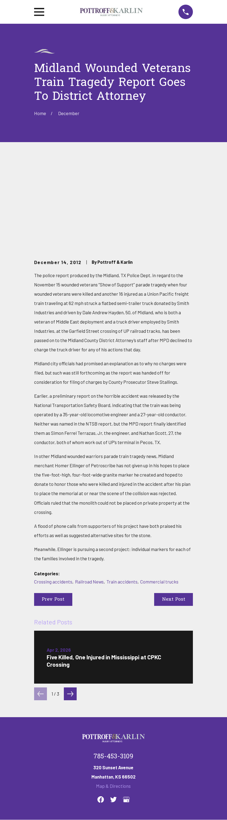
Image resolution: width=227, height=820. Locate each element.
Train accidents (122, 498)
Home (40, 750)
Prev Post (53, 516)
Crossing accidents (53, 498)
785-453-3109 (113, 673)
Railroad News (89, 498)
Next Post (173, 516)
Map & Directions (113, 702)
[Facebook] (100, 716)
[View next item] (70, 610)
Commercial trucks (159, 498)
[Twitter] (113, 716)
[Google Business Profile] (126, 716)
